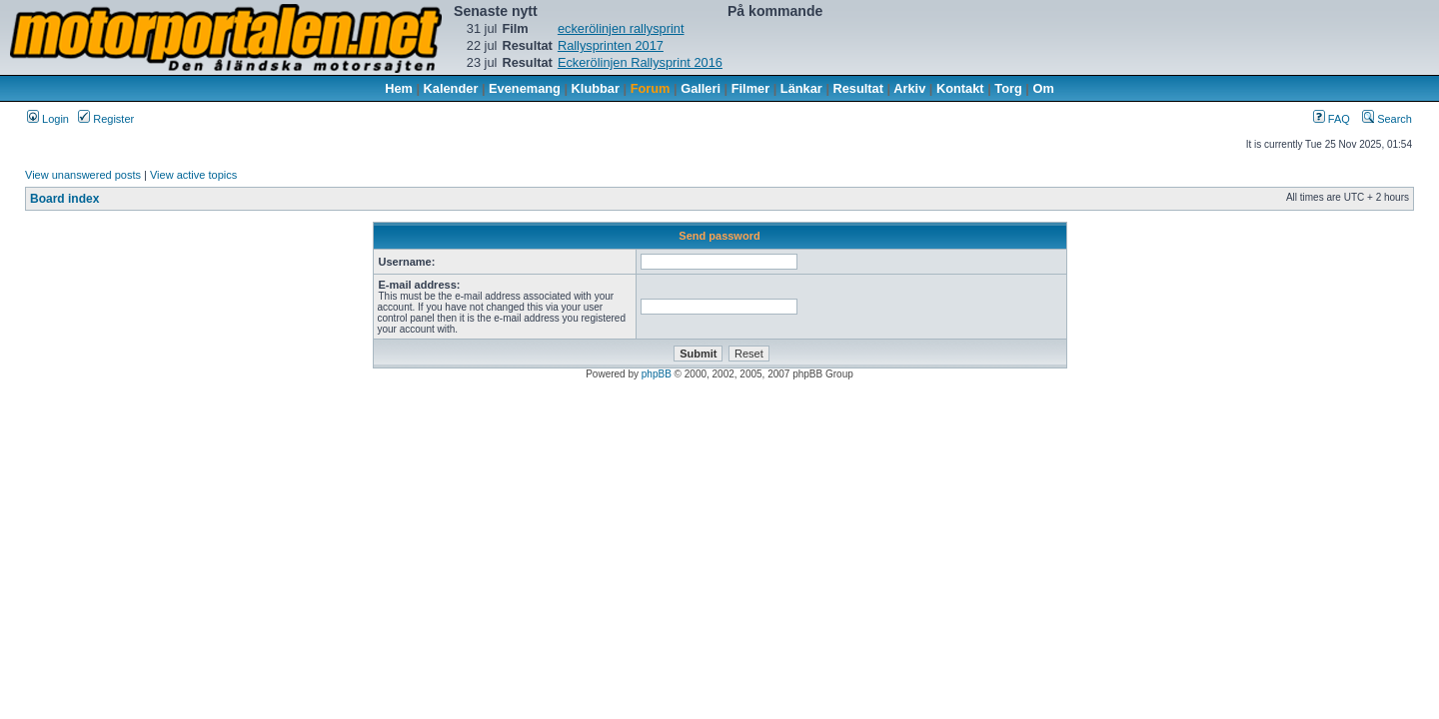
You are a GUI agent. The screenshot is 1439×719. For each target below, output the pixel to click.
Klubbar (596, 88)
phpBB (657, 373)
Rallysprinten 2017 (611, 45)
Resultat (858, 88)
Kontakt (960, 88)
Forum (651, 88)
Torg (1007, 88)
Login (48, 119)
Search (1387, 119)
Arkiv (909, 88)
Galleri (700, 88)
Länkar (801, 88)
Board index (64, 199)
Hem (399, 88)
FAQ (1331, 119)
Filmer (750, 88)
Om (1043, 88)
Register (106, 119)
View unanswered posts (83, 175)
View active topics (193, 175)
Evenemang (525, 88)
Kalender (451, 88)
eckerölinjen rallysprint (621, 28)
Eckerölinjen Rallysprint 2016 (640, 62)
